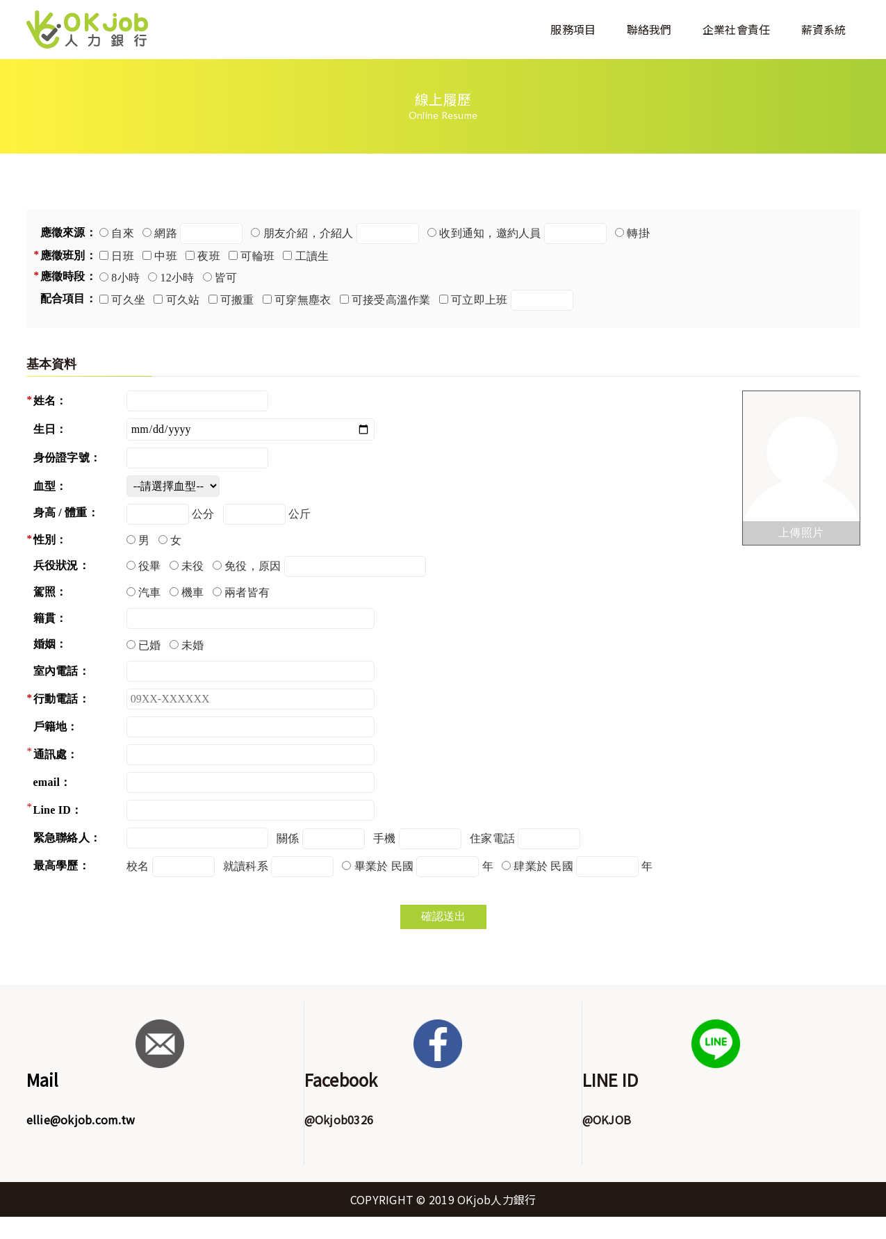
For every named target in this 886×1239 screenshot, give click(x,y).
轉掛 (638, 233)
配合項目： (68, 298)
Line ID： (58, 810)
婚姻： (50, 644)
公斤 (299, 514)
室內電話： (61, 671)
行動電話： (61, 699)
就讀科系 (245, 866)
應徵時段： (68, 276)
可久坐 (128, 300)
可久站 (183, 300)
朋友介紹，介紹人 (308, 233)
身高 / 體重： (66, 512)
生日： (50, 429)
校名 (137, 866)
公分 (203, 514)
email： (52, 782)
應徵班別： (68, 255)
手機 (384, 838)
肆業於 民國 (543, 866)
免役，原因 (252, 566)
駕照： (50, 592)
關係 (288, 838)
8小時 (125, 278)
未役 (192, 566)
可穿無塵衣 (302, 300)
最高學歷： (61, 865)
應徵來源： (68, 232)
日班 (122, 256)
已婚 (149, 645)
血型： (50, 486)
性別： (50, 539)
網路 (165, 233)
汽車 (149, 592)
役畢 (149, 566)
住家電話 (492, 838)
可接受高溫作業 (391, 300)
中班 (165, 256)
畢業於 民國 (384, 866)
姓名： (50, 401)
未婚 (192, 645)
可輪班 (257, 256)
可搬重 (237, 300)
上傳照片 (800, 533)
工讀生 (312, 256)
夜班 (208, 256)
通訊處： (56, 754)
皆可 (226, 278)
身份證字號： (67, 457)
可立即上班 (479, 300)
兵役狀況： (61, 565)
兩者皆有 (247, 592)
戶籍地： (56, 726)
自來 (122, 233)
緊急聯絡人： (67, 838)
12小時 (178, 278)
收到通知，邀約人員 (490, 233)
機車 (192, 592)
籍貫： (50, 618)
